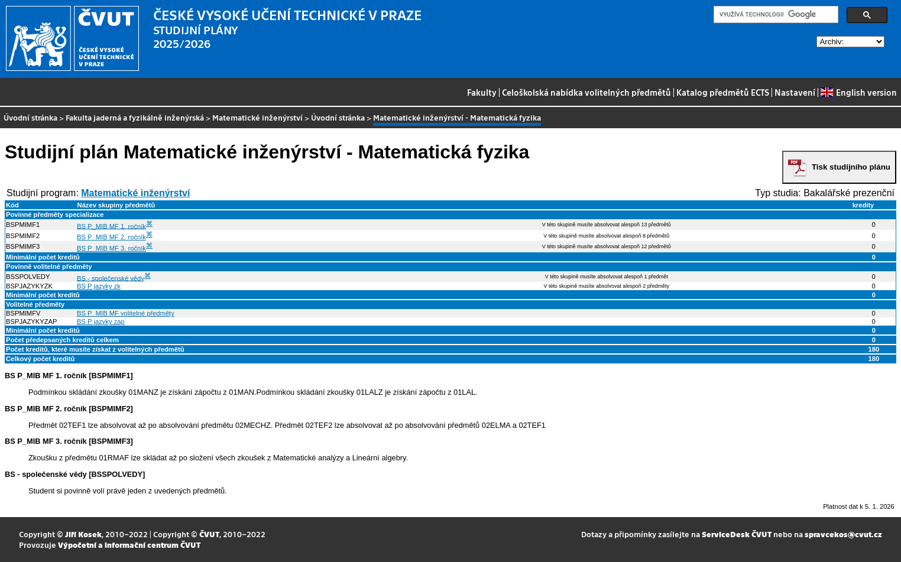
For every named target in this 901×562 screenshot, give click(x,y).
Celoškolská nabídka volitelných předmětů (586, 92)
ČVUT (209, 533)
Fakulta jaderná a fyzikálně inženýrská (135, 117)
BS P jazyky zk (99, 286)
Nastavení (794, 92)
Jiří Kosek (83, 533)
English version (858, 92)
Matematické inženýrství (257, 117)
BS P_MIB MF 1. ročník (111, 225)
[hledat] (774, 14)
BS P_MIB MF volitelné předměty (125, 313)
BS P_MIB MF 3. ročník (111, 248)
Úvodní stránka (30, 117)
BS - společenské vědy (110, 277)
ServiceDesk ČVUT (737, 533)
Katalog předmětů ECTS (722, 92)
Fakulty (482, 92)
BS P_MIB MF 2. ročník (111, 237)
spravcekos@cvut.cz (843, 533)
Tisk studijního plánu (851, 167)
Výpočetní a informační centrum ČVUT (129, 544)
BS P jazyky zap (101, 321)
